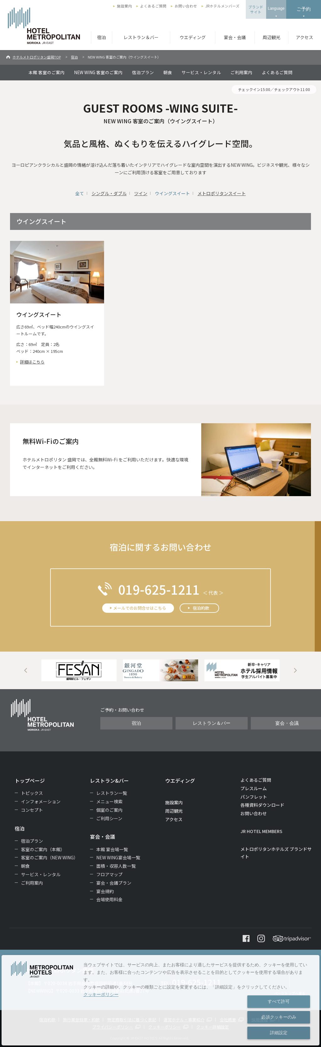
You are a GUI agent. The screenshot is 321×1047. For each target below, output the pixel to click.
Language (276, 8)
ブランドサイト (255, 9)
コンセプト (32, 810)
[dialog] (160, 1000)
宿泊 (101, 37)
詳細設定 (278, 1032)
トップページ (30, 780)
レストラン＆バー (141, 37)
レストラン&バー (109, 780)
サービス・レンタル (201, 72)
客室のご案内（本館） (43, 849)
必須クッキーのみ (278, 1016)
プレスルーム (253, 788)
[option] (79, 670)
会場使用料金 (109, 899)
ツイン (140, 193)
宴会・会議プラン (113, 883)
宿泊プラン (143, 72)
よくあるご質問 (153, 5)
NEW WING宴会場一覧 (118, 857)
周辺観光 (271, 37)
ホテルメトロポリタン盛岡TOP (37, 56)
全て (79, 193)
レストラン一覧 (111, 793)
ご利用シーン (109, 818)
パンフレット (253, 797)
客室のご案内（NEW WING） (49, 857)
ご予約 (304, 9)
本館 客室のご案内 (47, 72)
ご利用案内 (241, 72)
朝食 (167, 72)
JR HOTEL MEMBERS (261, 831)
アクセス (304, 37)
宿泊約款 (201, 608)
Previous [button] (25, 670)
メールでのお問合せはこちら (139, 608)
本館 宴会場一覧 (112, 849)
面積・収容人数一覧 (116, 866)
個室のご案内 (109, 810)
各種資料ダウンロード (262, 805)
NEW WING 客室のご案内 (98, 72)
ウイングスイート (172, 193)
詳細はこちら (32, 362)
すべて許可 (279, 1001)
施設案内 (124, 5)
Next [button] (295, 670)
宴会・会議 (235, 37)
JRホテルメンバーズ (222, 5)
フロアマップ (109, 874)
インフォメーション (41, 801)
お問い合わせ (186, 5)
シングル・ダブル (109, 193)
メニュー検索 (109, 801)
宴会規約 (105, 891)
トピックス (32, 793)
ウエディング (193, 37)
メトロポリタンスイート (221, 193)
